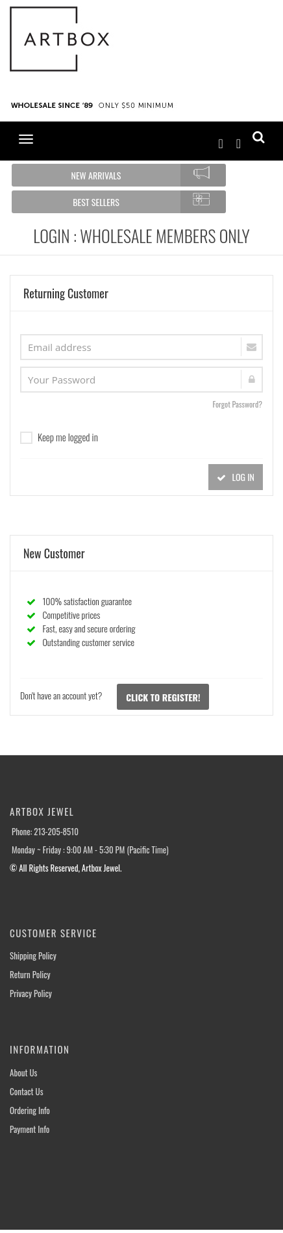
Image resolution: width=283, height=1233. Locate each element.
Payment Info (29, 1129)
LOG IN (235, 477)
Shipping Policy (33, 955)
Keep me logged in (59, 437)
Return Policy (30, 974)
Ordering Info (30, 1110)
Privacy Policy (31, 993)
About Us (23, 1072)
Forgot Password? (237, 404)
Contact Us (26, 1091)
